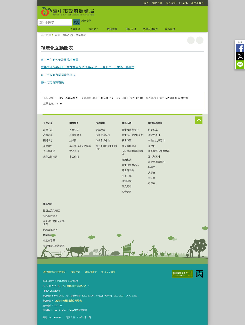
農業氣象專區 (129, 146)
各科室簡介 (75, 135)
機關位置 (73, 271)
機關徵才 (48, 140)
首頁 (146, 3)
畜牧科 (151, 146)
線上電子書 (128, 170)
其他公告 (48, 146)
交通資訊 (74, 151)
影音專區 (127, 191)
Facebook (240, 48)
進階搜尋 (86, 20)
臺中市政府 (197, 3)
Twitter (240, 56)
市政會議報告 (103, 140)
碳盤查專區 (49, 240)
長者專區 (127, 140)
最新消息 (48, 129)
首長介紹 (74, 129)
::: (36, 1)
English (183, 3)
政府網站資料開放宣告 (54, 271)
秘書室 (151, 167)
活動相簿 (127, 159)
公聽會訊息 (49, 151)
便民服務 (131, 29)
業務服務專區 (150, 29)
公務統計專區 (50, 215)
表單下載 (127, 175)
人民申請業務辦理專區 (132, 153)
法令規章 (153, 129)
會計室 (151, 178)
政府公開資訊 (50, 156)
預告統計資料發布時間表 (53, 223)
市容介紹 (74, 156)
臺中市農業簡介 (130, 129)
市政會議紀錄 (103, 135)
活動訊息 (48, 135)
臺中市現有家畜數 (52, 82)
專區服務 (170, 29)
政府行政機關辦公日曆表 (67, 300)
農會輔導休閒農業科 (159, 151)
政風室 (151, 183)
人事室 (151, 172)
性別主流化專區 (51, 210)
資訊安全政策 (104, 271)
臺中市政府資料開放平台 (106, 147)
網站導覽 (157, 3)
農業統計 (81, 34)
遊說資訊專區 (50, 229)
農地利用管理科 (156, 161)
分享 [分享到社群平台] (240, 42)
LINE (240, 64)
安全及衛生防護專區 (53, 245)
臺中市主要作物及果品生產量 (59, 59)
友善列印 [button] (191, 40)
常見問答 (171, 3)
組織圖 (73, 140)
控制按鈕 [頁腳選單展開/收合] (198, 120)
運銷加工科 (154, 156)
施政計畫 (100, 129)
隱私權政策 (88, 271)
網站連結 (127, 181)
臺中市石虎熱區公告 (132, 135)
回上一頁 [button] (199, 40)
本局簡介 (93, 29)
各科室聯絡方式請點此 (73, 285)
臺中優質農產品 (130, 165)
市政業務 (112, 29)
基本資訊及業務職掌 (80, 146)
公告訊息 (75, 29)
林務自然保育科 (156, 140)
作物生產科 (154, 135)
